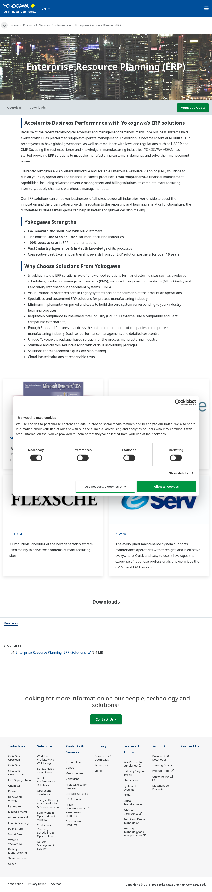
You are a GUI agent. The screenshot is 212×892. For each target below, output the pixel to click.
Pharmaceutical (18, 817)
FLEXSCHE (19, 534)
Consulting (73, 779)
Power (12, 791)
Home (14, 25)
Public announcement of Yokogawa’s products (77, 810)
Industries (16, 746)
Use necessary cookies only (105, 486)
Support (159, 746)
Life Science (73, 799)
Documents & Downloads (103, 757)
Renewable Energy (15, 798)
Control (70, 767)
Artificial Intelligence (131, 811)
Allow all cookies (166, 486)
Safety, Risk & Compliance (45, 770)
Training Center (162, 765)
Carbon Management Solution (45, 845)
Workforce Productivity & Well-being (45, 759)
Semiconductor (17, 858)
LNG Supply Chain (19, 780)
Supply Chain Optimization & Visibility (46, 816)
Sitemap (56, 884)
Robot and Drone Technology (134, 821)
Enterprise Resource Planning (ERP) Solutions (53, 652)
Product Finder (161, 771)
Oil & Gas (14, 765)
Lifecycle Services (77, 794)
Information (62, 25)
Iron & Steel (15, 834)
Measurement (75, 773)
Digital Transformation (133, 802)
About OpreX (132, 780)
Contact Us (105, 719)
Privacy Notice (37, 884)
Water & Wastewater (16, 841)
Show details (178, 473)
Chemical (14, 785)
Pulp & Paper (16, 828)
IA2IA (127, 795)
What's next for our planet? (133, 763)
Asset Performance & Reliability (46, 781)
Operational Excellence (44, 792)
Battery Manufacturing (17, 850)
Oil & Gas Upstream (14, 757)
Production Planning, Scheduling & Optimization (45, 830)
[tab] (11, 624)
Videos (99, 771)
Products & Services (36, 25)
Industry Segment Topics (135, 772)
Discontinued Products (74, 823)
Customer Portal (162, 776)
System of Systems (130, 787)
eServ (120, 534)
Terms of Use (14, 884)
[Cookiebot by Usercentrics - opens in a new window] (178, 402)
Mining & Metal (17, 812)
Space (12, 864)
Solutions (44, 746)
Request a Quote (193, 108)
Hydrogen (14, 806)
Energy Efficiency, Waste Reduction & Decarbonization (48, 803)
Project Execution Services (76, 786)
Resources (101, 765)
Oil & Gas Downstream (16, 772)
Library (100, 746)
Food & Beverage (19, 823)
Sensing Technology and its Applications (134, 831)
